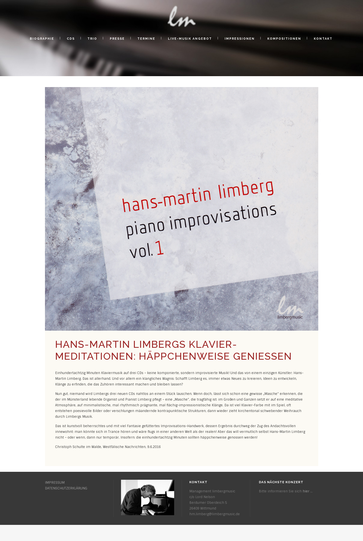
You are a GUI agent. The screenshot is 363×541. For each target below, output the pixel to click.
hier (306, 491)
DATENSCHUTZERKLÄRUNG (66, 488)
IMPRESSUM (55, 482)
